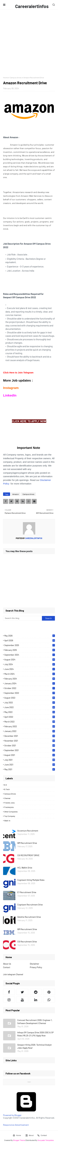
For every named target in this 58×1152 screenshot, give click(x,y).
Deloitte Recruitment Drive (29, 917)
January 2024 (29, 683)
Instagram (11, 388)
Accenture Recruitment (27, 830)
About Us (7, 964)
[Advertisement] (29, 43)
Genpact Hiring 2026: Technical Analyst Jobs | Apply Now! (34, 1046)
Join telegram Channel (13, 974)
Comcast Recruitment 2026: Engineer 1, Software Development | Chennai (34, 1021)
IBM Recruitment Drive (27, 843)
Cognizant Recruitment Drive (30, 904)
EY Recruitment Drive (26, 892)
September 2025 (29, 645)
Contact (6, 967)
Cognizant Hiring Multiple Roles (30, 880)
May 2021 (29, 769)
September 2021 (29, 750)
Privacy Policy (36, 967)
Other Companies (11, 812)
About (29, 1135)
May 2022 (29, 712)
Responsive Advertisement (16, 1125)
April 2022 (29, 717)
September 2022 (29, 693)
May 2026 (29, 635)
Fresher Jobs (9, 803)
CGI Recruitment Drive (27, 941)
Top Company (9, 816)
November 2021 (29, 741)
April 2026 (29, 640)
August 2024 (29, 659)
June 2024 (29, 669)
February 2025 (29, 650)
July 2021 (29, 760)
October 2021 (29, 745)
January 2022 (29, 731)
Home (5, 77)
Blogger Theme (19, 1140)
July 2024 (29, 664)
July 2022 (29, 702)
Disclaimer (34, 964)
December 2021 (29, 736)
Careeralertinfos (32, 6)
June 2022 (29, 707)
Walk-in (7, 820)
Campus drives (15, 77)
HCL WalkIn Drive (24, 867)
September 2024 (29, 655)
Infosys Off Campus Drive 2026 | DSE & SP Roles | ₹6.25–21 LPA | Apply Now (35, 1034)
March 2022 (29, 721)
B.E (5, 785)
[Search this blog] (22, 618)
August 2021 (29, 755)
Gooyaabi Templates (46, 1140)
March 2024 (29, 674)
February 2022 (29, 726)
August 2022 (29, 698)
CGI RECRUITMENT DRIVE (28, 855)
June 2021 (29, 764)
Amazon (15, 494)
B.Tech (7, 789)
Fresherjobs (9, 807)
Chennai (7, 798)
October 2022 (29, 688)
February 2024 (29, 678)
